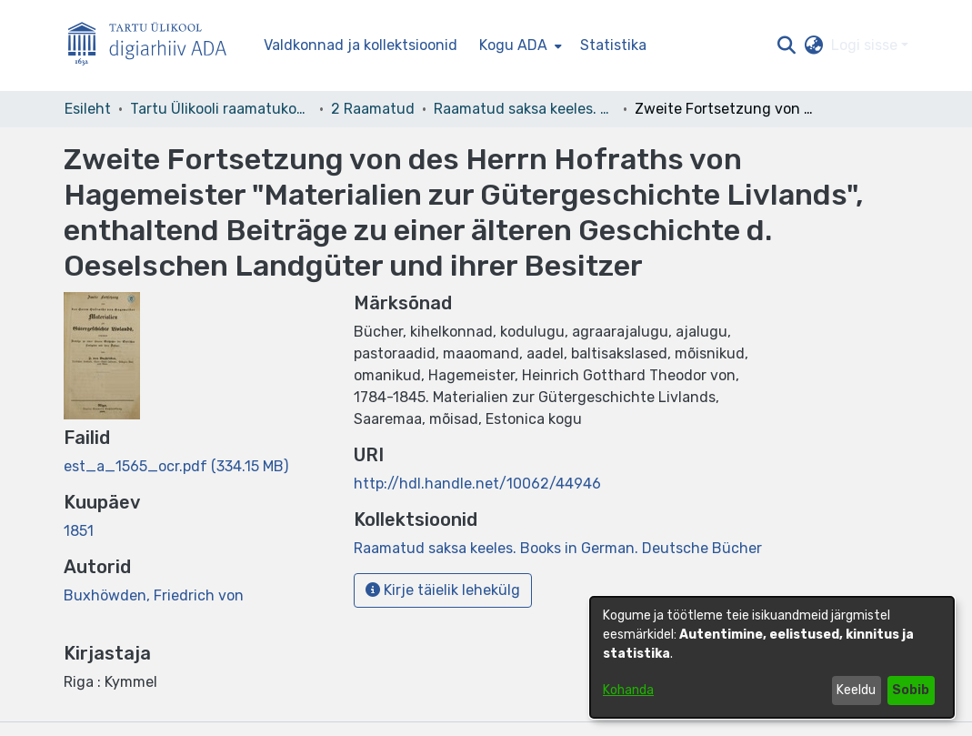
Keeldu (856, 690)
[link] (176, 466)
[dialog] (772, 657)
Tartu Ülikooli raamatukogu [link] (221, 108)
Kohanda (628, 690)
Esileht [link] (88, 108)
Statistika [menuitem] (613, 45)
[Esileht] (155, 46)
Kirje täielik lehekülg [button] (443, 590)
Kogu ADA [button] (513, 45)
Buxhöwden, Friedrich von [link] (154, 595)
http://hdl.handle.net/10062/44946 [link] (477, 483)
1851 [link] (79, 530)
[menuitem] (519, 45)
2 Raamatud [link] (373, 108)
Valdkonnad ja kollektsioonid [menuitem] (360, 45)
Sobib (910, 690)
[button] (787, 45)
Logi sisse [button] (866, 45)
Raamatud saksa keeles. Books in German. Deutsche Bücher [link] (525, 108)
